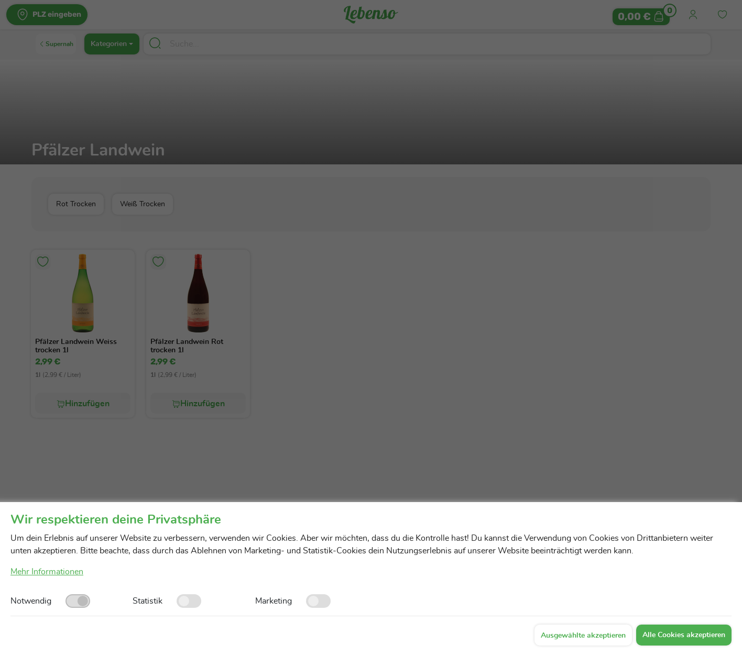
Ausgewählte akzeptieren (583, 635)
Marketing (273, 601)
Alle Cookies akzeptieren (683, 635)
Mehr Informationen (46, 572)
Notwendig (30, 601)
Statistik (147, 601)
